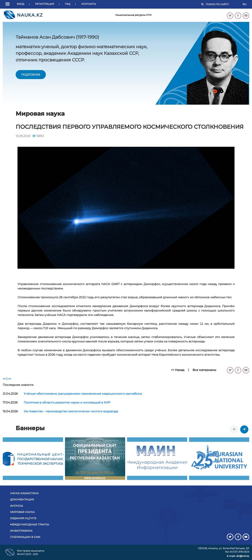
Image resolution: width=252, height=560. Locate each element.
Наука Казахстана (24, 493)
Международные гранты (29, 524)
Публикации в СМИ (25, 537)
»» (9, 378)
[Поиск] (222, 4)
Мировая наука (22, 512)
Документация (22, 499)
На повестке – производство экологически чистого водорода (71, 411)
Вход (20, 3)
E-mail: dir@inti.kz (238, 555)
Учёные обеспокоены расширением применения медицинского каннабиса (83, 393)
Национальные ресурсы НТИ (133, 14)
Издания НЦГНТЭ (23, 518)
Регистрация (44, 3)
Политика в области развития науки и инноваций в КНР (67, 402)
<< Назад (177, 370)
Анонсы (16, 505)
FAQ (67, 3)
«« (4, 378)
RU (244, 4)
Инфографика (21, 530)
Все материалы (204, 370)
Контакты (88, 3)
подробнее (30, 74)
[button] (8, 4)
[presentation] (234, 429)
